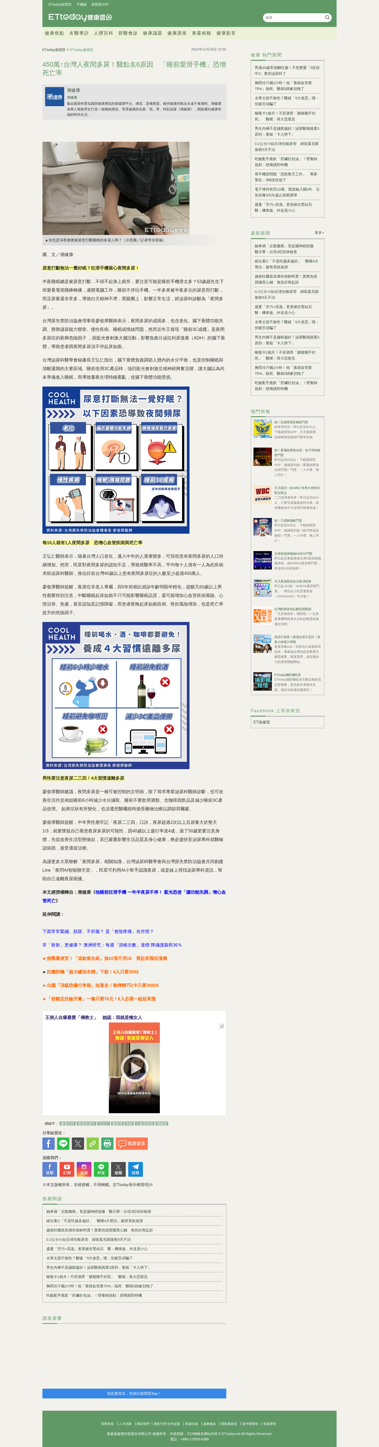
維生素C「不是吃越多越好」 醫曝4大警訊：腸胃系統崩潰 (94, 1221)
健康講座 (177, 33)
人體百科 (104, 33)
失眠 (129, 1123)
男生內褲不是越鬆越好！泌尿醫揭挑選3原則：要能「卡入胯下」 (98, 1267)
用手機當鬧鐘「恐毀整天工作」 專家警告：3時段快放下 (286, 177)
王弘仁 (104, 1123)
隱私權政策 (229, 1424)
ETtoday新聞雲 (60, 4)
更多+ (319, 232)
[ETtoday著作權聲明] (131, 1185)
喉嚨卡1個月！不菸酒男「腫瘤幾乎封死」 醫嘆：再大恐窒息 (97, 1277)
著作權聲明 (250, 1424)
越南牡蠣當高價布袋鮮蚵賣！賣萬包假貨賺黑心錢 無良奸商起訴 (99, 1230)
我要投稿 (107, 1424)
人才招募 (125, 1424)
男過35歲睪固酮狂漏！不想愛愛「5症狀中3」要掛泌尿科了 (287, 70)
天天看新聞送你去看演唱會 (292, 581)
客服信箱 (191, 1424)
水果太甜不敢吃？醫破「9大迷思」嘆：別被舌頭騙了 (89, 1258)
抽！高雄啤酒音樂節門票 (291, 422)
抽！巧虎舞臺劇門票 (288, 520)
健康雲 (80, 17)
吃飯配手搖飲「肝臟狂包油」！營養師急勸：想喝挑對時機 (94, 1295)
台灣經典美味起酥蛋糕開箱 (292, 609)
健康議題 (153, 33)
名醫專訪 (79, 33)
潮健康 (73, 90)
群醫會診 (128, 33)
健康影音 (226, 33)
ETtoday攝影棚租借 (287, 675)
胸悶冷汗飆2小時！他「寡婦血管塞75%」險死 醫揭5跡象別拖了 (99, 1286)
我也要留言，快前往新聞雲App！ (134, 1393)
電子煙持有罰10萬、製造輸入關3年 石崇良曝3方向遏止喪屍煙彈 (287, 192)
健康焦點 (54, 33)
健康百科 (68, 1123)
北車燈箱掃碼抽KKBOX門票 (293, 554)
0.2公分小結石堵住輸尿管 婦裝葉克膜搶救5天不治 (88, 1239)
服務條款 (209, 1424)
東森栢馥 (202, 33)
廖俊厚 (117, 1123)
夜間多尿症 (86, 1123)
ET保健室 (261, 722)
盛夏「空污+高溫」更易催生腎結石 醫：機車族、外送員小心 (97, 1249)
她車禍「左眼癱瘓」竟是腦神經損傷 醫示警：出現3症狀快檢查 (98, 1211)
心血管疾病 (144, 1123)
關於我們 (143, 1424)
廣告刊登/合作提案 (167, 1424)
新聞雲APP (100, 4)
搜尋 (327, 17)
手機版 (81, 4)
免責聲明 (269, 1424)
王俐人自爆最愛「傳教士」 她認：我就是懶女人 (93, 1017)
